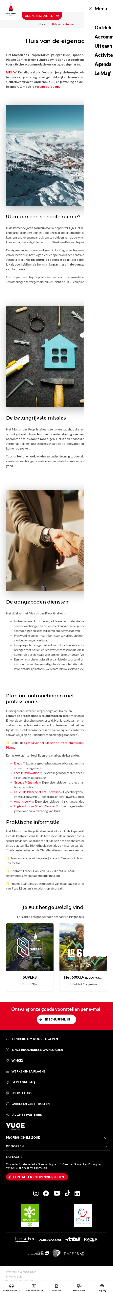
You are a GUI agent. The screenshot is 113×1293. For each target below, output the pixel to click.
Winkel (14, 1060)
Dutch (86, 6)
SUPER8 (30, 977)
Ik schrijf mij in (57, 1019)
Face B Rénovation (26, 773)
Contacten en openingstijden (38, 1177)
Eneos (18, 763)
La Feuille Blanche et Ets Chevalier (37, 792)
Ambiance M (23, 801)
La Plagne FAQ (20, 1082)
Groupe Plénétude (26, 782)
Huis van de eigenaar (63, 24)
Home (44, 24)
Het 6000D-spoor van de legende (83, 977)
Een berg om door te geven (32, 1039)
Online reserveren (42, 15)
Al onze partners (24, 1114)
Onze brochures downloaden (34, 1049)
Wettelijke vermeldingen (21, 1271)
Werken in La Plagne (25, 1071)
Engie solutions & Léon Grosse (34, 806)
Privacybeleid (14, 1276)
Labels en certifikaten (28, 1103)
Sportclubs (19, 1093)
